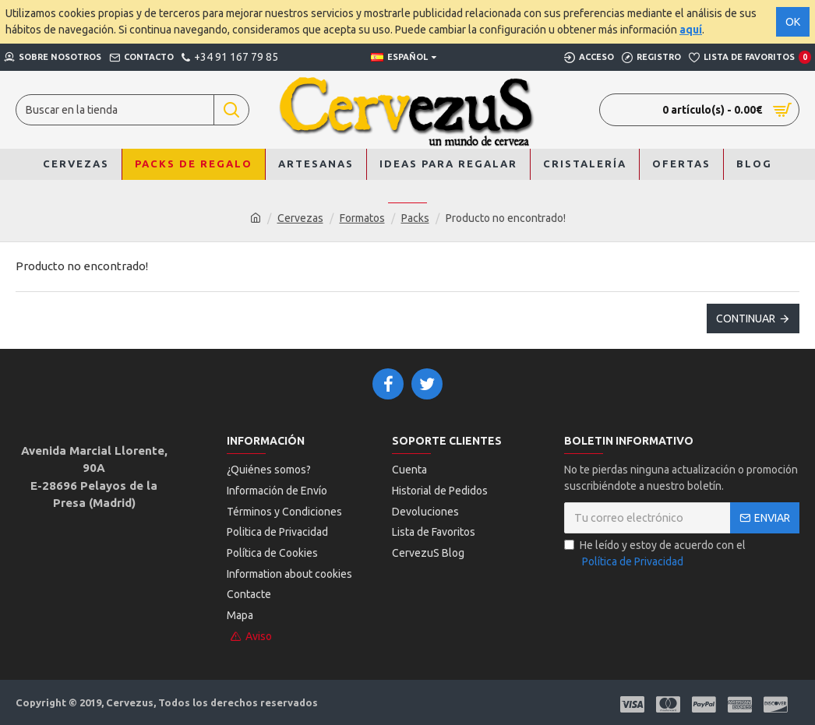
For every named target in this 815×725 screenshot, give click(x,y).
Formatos (362, 218)
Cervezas (300, 218)
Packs (415, 218)
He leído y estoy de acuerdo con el (655, 554)
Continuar (745, 318)
